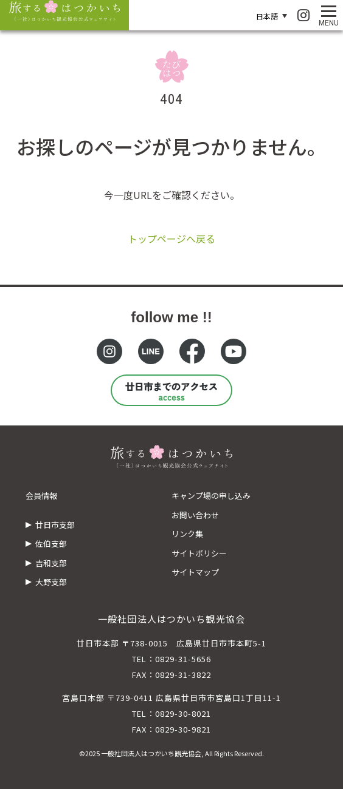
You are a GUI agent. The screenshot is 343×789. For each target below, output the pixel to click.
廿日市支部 (55, 524)
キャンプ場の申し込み (211, 495)
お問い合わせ (195, 515)
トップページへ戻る (171, 238)
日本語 (267, 16)
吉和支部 (51, 563)
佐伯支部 (51, 543)
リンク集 (187, 534)
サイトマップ (195, 572)
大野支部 (51, 582)
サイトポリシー (199, 553)
